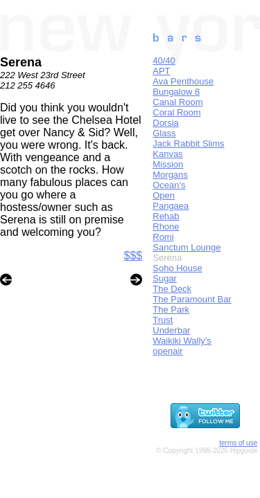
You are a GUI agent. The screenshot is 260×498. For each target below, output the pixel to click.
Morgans (170, 174)
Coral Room (176, 112)
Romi (163, 237)
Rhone (166, 226)
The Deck (172, 289)
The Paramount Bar (192, 299)
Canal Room (177, 102)
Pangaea (171, 206)
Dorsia (166, 123)
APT (161, 71)
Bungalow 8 (176, 91)
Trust (163, 320)
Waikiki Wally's (182, 340)
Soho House (177, 268)
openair (167, 351)
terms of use (238, 443)
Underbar (171, 330)
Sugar (165, 278)
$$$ (133, 255)
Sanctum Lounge (186, 247)
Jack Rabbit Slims (188, 143)
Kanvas (167, 154)
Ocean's (169, 185)
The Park (171, 309)
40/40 (164, 60)
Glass (164, 133)
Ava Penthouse (183, 81)
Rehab (166, 216)
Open (164, 195)
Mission (168, 164)
